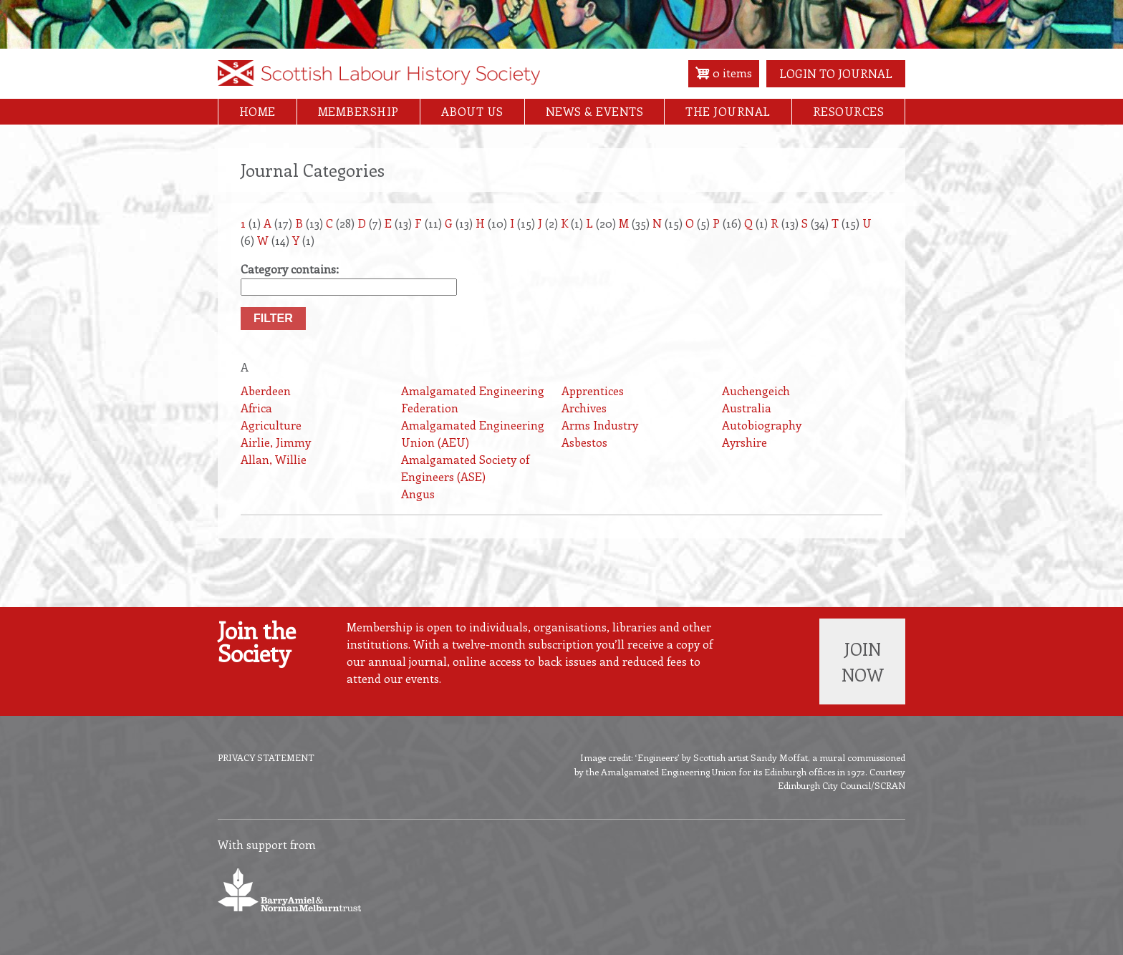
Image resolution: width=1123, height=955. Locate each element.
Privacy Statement (266, 757)
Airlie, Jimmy (276, 442)
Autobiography (761, 424)
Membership (358, 111)
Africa (256, 407)
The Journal (728, 111)
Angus (418, 493)
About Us (472, 111)
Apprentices (593, 390)
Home (257, 111)
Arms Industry (600, 424)
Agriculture (271, 424)
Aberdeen (266, 390)
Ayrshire (744, 442)
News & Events (595, 111)
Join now (863, 661)
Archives (584, 407)
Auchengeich (756, 390)
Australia (746, 407)
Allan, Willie (274, 459)
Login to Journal (835, 73)
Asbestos (584, 442)
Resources (849, 111)
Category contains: (290, 268)
